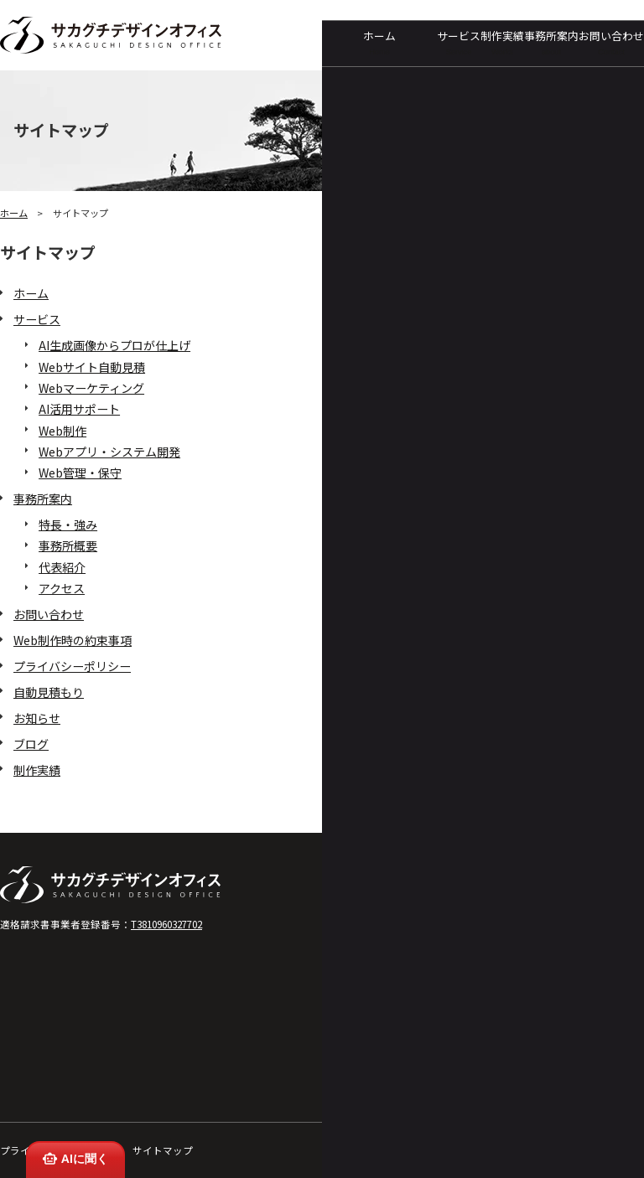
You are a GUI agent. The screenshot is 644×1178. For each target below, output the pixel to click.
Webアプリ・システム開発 (109, 451)
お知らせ (36, 718)
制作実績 (502, 42)
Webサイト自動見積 (92, 367)
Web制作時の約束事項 (72, 640)
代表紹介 (62, 567)
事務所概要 (68, 545)
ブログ (31, 744)
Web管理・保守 (80, 472)
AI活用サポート (79, 408)
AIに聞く (74, 1158)
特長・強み (68, 524)
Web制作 (62, 430)
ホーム (379, 42)
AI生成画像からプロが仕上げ (114, 345)
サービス (458, 42)
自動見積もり (48, 692)
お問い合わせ (611, 42)
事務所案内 (551, 42)
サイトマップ (162, 1150)
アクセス (62, 588)
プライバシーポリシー (72, 666)
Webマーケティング (91, 388)
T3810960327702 (166, 924)
